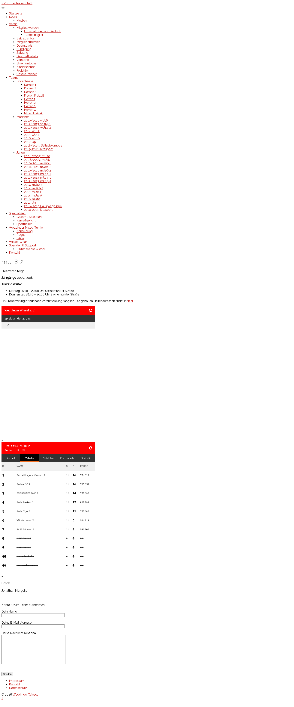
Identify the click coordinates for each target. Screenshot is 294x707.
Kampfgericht (26, 220)
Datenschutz (18, 693)
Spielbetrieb (17, 213)
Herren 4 (30, 110)
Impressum (17, 686)
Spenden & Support (22, 245)
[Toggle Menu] (3, 7)
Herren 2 (30, 102)
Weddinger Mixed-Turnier (26, 227)
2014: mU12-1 (33, 185)
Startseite (15, 13)
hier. (130, 301)
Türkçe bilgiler (33, 35)
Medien (21, 20)
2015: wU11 (31, 135)
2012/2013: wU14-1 (37, 124)
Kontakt (14, 252)
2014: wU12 (32, 131)
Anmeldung (24, 231)
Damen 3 (30, 92)
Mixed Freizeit (33, 113)
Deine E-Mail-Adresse (33, 624)
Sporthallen (24, 224)
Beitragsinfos (25, 38)
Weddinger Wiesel (25, 700)
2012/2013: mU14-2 (37, 177)
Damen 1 (30, 85)
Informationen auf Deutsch (42, 31)
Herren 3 (30, 106)
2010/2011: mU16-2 (37, 167)
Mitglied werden (27, 27)
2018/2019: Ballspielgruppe (43, 145)
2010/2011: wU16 (36, 120)
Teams (13, 77)
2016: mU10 (32, 199)
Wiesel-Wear (18, 242)
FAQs (20, 238)
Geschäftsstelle (27, 56)
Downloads (24, 45)
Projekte (22, 70)
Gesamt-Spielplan (29, 217)
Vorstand (22, 60)
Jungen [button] (21, 152)
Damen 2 (30, 88)
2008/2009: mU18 (37, 160)
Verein (13, 24)
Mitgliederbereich (28, 42)
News (13, 17)
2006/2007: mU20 (37, 156)
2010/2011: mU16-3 (37, 170)
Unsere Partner (26, 74)
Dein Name (33, 613)
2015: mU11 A (33, 195)
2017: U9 (30, 142)
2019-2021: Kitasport (38, 149)
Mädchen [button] (22, 117)
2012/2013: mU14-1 (37, 174)
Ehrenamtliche (26, 63)
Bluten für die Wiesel (30, 249)
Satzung (22, 52)
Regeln (21, 234)
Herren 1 (29, 99)
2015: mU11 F (33, 192)
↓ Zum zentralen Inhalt (17, 3)
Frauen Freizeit (34, 95)
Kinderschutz (25, 67)
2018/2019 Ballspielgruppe (43, 206)
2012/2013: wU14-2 (37, 127)
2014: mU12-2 (33, 188)
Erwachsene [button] (24, 81)
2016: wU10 (32, 138)
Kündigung (24, 49)
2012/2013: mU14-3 (37, 181)
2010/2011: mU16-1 (37, 163)
